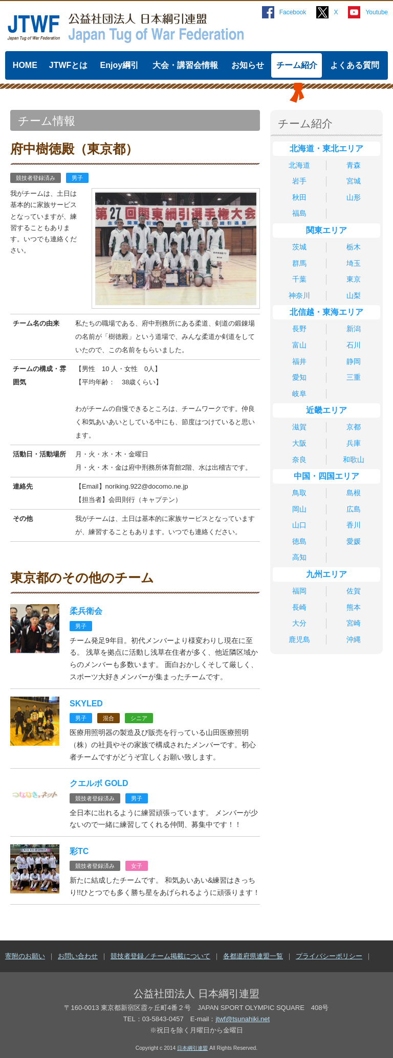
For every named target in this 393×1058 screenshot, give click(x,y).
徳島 (299, 541)
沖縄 (353, 639)
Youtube (376, 12)
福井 (299, 361)
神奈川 (299, 295)
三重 (353, 377)
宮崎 (353, 623)
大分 (299, 623)
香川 (353, 525)
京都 (353, 427)
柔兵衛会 (86, 611)
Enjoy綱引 (119, 65)
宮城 (353, 181)
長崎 (299, 607)
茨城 (299, 247)
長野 (299, 329)
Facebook (293, 12)
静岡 (353, 361)
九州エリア (326, 574)
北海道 (299, 165)
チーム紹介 (296, 65)
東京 (353, 279)
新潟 (353, 329)
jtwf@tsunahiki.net (242, 1019)
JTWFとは (68, 65)
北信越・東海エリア (326, 312)
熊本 (353, 607)
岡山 (299, 509)
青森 (353, 165)
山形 (353, 197)
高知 (299, 557)
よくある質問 (354, 65)
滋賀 (299, 427)
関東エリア (326, 230)
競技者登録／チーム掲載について (160, 956)
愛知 (299, 377)
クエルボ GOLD (99, 783)
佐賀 (353, 591)
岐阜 (299, 393)
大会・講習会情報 (185, 65)
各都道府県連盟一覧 (253, 956)
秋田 (299, 197)
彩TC (79, 851)
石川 (353, 345)
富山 (299, 345)
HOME (25, 65)
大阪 (299, 443)
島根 (353, 493)
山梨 (353, 295)
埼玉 (353, 263)
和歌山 (353, 459)
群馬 (299, 263)
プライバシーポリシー (329, 956)
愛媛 (353, 541)
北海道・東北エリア (326, 148)
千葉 (299, 279)
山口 (299, 525)
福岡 (299, 591)
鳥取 (299, 493)
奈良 (299, 459)
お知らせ (247, 65)
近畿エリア (326, 410)
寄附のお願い (25, 956)
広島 (353, 509)
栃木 (353, 247)
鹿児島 (299, 639)
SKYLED (86, 703)
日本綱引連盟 (192, 1048)
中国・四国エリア (326, 476)
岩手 (299, 181)
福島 (299, 213)
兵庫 (353, 443)
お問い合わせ (78, 956)
